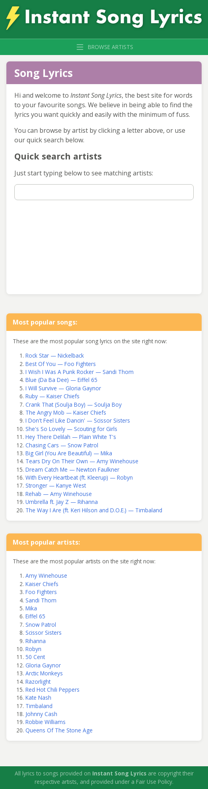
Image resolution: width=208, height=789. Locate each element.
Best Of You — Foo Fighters (60, 364)
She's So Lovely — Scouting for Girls (71, 429)
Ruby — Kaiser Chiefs (52, 396)
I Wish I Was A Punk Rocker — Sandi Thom (79, 372)
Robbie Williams (45, 722)
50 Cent (35, 657)
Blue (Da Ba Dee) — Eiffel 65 (61, 380)
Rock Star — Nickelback (54, 355)
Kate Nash (38, 697)
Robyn (33, 649)
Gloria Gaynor (43, 665)
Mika (31, 608)
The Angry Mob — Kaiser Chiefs (65, 412)
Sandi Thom (40, 600)
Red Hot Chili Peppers (52, 689)
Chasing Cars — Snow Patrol (61, 445)
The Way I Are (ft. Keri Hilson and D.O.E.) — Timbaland (93, 510)
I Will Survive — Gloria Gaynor (63, 388)
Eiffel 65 (35, 616)
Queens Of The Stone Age (59, 730)
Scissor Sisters (43, 632)
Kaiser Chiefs (41, 584)
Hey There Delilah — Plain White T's (70, 437)
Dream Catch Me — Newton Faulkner (72, 469)
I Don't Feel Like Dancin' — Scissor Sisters (77, 420)
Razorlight (38, 681)
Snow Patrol (40, 624)
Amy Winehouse (46, 575)
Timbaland (38, 706)
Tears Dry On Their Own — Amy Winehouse (81, 461)
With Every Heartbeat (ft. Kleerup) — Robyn (79, 477)
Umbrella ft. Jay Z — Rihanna (61, 502)
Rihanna (35, 641)
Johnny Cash (41, 714)
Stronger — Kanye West (55, 485)
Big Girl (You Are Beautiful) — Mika (68, 453)
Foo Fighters (41, 592)
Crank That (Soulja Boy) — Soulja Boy (73, 404)
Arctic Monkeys (44, 673)
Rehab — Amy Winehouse (58, 494)
